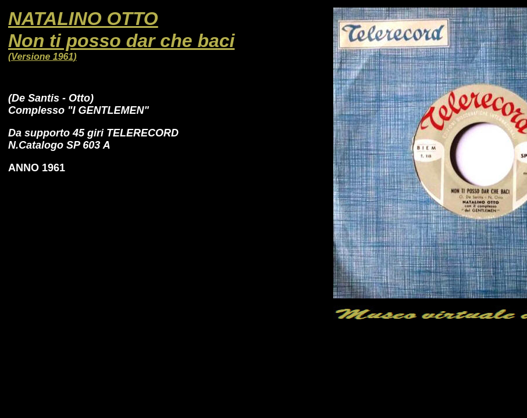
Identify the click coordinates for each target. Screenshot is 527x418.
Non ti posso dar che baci (121, 40)
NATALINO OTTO (83, 18)
